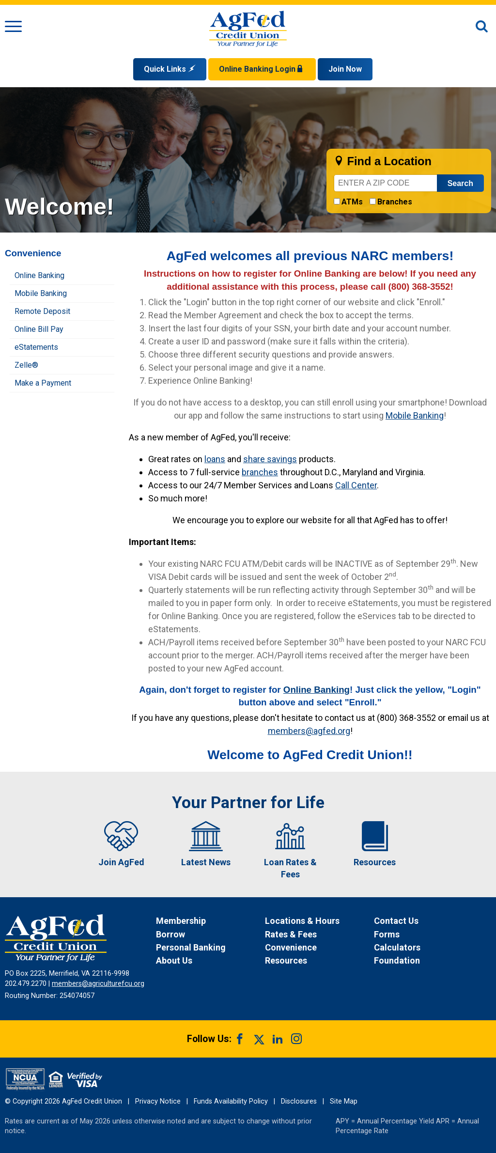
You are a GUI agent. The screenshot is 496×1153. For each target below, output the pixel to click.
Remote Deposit (42, 311)
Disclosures (299, 1101)
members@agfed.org (309, 731)
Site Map (343, 1101)
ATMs (352, 201)
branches (260, 472)
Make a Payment (43, 383)
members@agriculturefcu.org (98, 984)
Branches (394, 201)
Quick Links (170, 69)
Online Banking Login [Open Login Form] (262, 69)
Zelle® (26, 365)
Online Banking (316, 690)
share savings (270, 459)
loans (214, 459)
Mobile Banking (415, 415)
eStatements (36, 347)
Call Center (356, 485)
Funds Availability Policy (231, 1101)
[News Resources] (318, 960)
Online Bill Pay (39, 329)
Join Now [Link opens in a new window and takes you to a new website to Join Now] (345, 69)
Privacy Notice (158, 1101)
